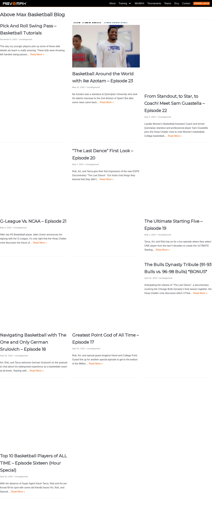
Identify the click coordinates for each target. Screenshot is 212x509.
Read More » (37, 54)
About (112, 3)
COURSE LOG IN (201, 3)
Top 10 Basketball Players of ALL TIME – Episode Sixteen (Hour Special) (33, 463)
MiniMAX (139, 3)
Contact (186, 3)
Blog (176, 3)
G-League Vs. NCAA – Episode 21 (33, 221)
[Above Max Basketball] (15, 3)
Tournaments (154, 3)
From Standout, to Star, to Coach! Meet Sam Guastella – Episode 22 (174, 103)
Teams (167, 3)
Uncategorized (25, 39)
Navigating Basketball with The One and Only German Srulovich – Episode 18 (33, 342)
